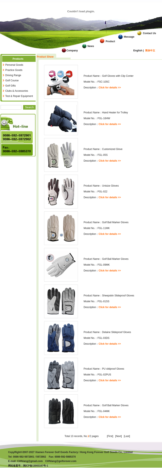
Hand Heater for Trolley (115, 112)
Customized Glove (112, 149)
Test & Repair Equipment (19, 96)
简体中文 (150, 50)
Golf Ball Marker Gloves (115, 222)
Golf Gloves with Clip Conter (117, 75)
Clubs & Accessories (16, 90)
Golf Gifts (10, 85)
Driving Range (13, 75)
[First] (110, 436)
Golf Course (12, 80)
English (137, 50)
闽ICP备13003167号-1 (35, 465)
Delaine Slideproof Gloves (116, 332)
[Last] (127, 436)
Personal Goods (14, 64)
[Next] (118, 436)
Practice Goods (13, 70)
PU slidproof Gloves (113, 368)
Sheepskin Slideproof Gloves (118, 295)
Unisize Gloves (110, 185)
